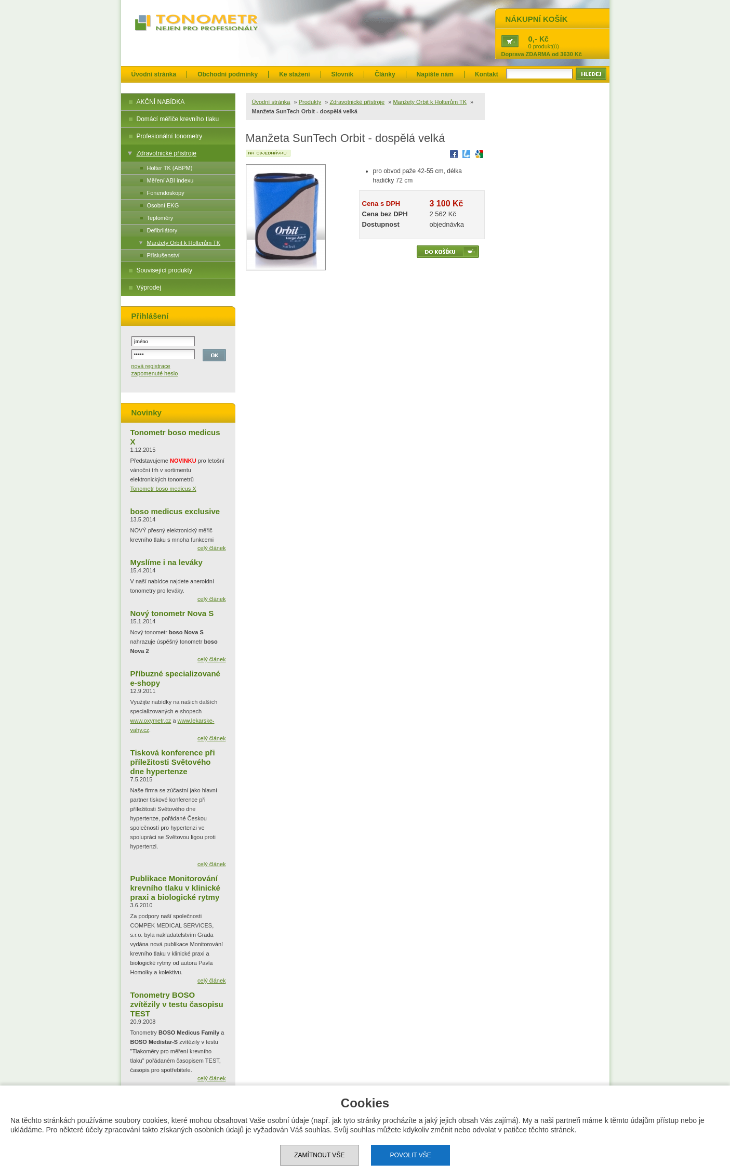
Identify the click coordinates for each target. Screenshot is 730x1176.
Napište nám (435, 74)
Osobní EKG (163, 205)
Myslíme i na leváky (166, 562)
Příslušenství (163, 255)
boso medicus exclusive (175, 511)
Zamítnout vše (319, 1155)
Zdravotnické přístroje (166, 153)
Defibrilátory (162, 230)
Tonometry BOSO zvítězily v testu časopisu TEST (176, 1004)
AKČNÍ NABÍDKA (161, 102)
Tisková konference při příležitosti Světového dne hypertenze (172, 762)
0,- (533, 38)
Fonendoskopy (165, 193)
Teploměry (160, 218)
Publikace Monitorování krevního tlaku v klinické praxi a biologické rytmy (175, 887)
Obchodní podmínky (227, 74)
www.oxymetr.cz (150, 720)
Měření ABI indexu (170, 180)
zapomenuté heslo (154, 373)
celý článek (211, 548)
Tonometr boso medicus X (163, 489)
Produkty (310, 102)
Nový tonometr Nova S (172, 613)
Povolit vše (410, 1155)
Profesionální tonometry (170, 136)
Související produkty (164, 270)
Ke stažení (294, 74)
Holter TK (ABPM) (170, 168)
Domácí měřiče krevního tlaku (178, 119)
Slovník (342, 74)
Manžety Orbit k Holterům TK (184, 243)
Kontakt (486, 74)
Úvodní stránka (154, 74)
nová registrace (150, 366)
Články (385, 74)
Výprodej (149, 287)
